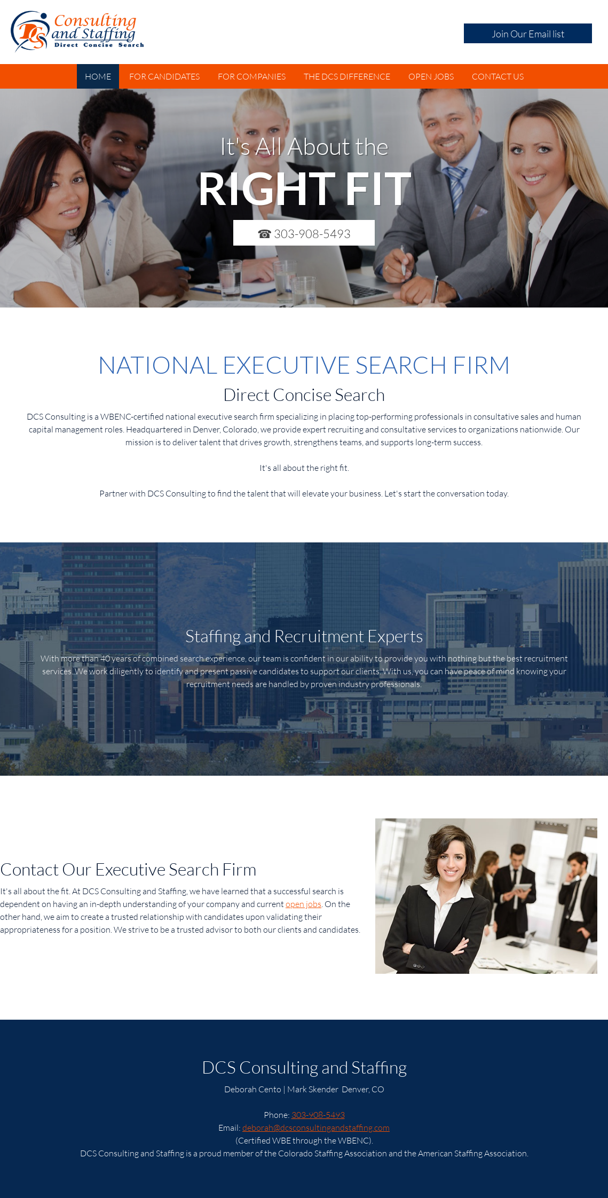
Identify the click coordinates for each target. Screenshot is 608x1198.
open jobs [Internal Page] (303, 903)
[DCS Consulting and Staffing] (77, 32)
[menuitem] (98, 76)
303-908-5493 (318, 1114)
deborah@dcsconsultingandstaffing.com (316, 1127)
